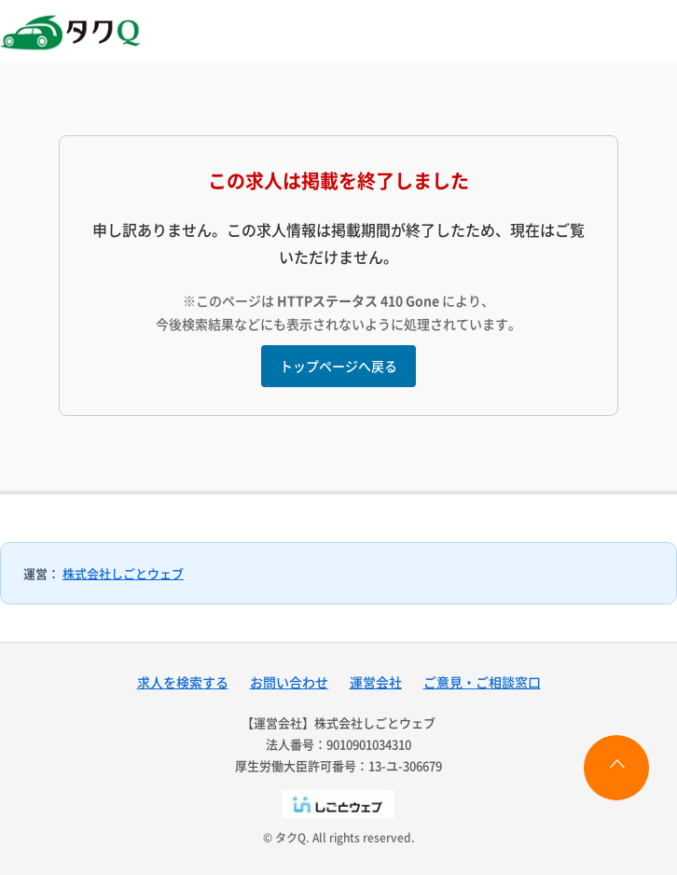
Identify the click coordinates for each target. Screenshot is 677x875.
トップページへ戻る (338, 365)
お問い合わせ (289, 682)
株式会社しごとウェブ (123, 573)
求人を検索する (182, 682)
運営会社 (376, 682)
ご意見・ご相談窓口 (482, 682)
